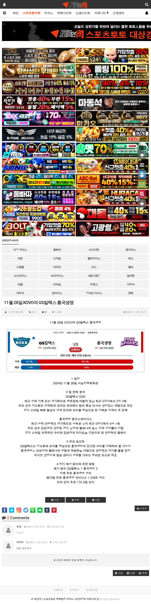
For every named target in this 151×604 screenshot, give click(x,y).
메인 (16, 13)
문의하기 (74, 589)
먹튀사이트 (64, 13)
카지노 (48, 13)
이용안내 (58, 589)
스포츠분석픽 (31, 13)
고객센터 (118, 13)
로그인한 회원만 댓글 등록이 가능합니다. (75, 560)
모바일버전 (92, 589)
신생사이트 (83, 13)
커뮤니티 (101, 13)
